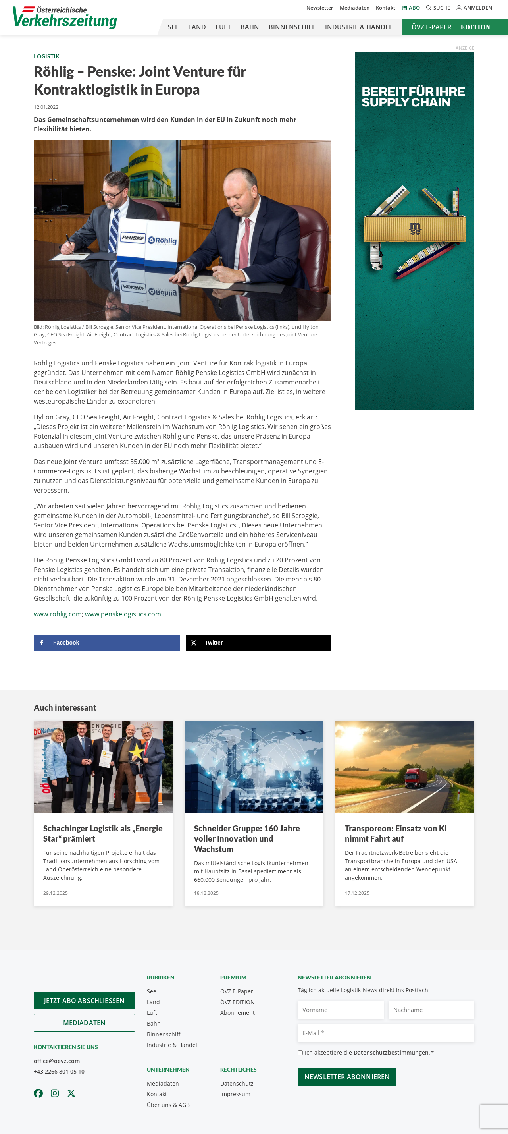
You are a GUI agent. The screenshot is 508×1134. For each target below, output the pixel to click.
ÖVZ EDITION (237, 1002)
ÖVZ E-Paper (431, 27)
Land (197, 27)
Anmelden (474, 7)
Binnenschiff (292, 27)
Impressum (235, 1094)
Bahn (250, 27)
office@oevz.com (57, 1060)
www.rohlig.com (58, 614)
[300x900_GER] (414, 230)
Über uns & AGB (168, 1105)
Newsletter (319, 7)
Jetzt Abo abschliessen (84, 1000)
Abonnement (237, 1012)
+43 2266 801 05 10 (59, 1071)
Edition (476, 27)
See (173, 27)
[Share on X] (259, 643)
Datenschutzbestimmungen (391, 1052)
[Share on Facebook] (107, 643)
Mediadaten (354, 7)
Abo (414, 7)
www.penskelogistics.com (123, 614)
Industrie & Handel (359, 27)
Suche (438, 7)
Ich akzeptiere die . (369, 1053)
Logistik (46, 56)
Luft (223, 27)
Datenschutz (237, 1083)
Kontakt (385, 7)
